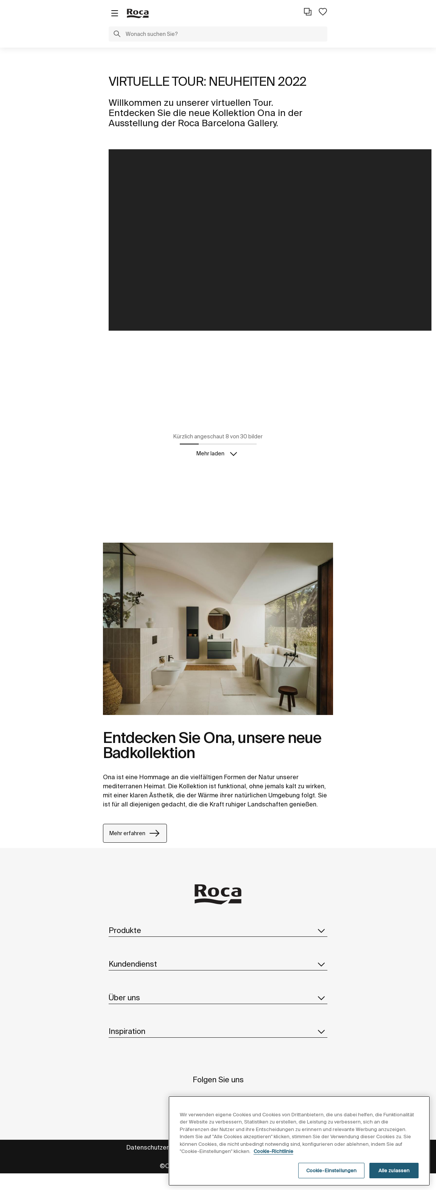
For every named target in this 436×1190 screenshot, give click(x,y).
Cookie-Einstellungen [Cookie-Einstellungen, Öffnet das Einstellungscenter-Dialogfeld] (331, 1179)
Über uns (218, 998)
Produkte (218, 930)
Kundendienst (218, 964)
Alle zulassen (394, 1179)
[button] (116, 34)
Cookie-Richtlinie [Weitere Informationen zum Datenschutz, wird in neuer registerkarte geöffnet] (273, 1160)
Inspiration (218, 1031)
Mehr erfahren (134, 834)
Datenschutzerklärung (158, 1147)
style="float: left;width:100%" (270, 240)
